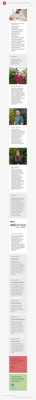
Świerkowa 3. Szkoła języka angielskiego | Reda (4, 3)
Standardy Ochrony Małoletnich (11, 395)
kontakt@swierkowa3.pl (29, 397)
